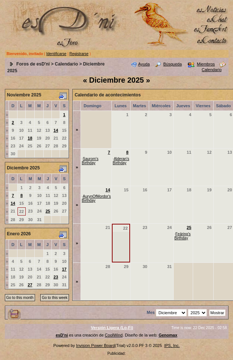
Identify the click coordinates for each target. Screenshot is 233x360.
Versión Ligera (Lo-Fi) (112, 327)
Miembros (206, 64)
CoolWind (114, 335)
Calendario (66, 64)
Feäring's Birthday (182, 236)
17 (64, 269)
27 (30, 285)
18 (30, 138)
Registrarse (78, 54)
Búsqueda (172, 64)
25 (47, 211)
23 (56, 277)
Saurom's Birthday (90, 161)
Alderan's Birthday (121, 161)
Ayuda (144, 64)
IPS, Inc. (172, 345)
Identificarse (56, 54)
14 (56, 130)
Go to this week (54, 298)
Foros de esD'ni (33, 64)
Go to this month (20, 298)
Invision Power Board (95, 345)
